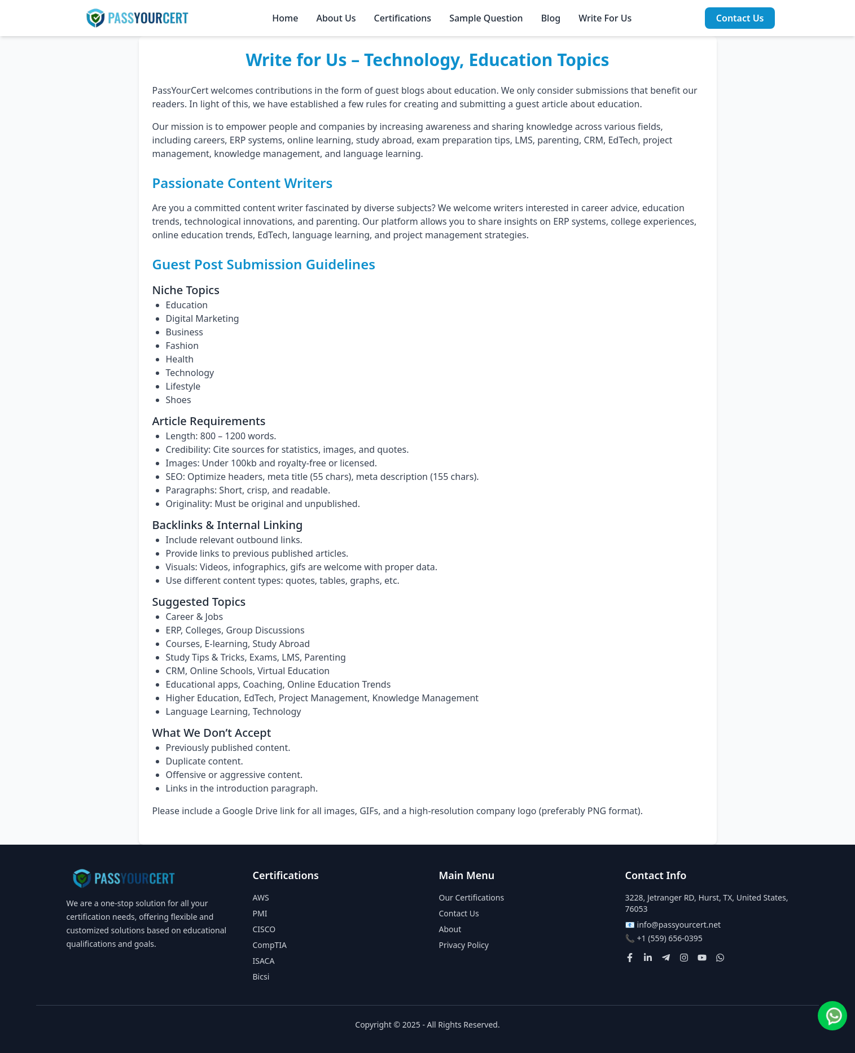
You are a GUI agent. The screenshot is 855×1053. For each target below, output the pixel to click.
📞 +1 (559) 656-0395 (664, 938)
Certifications (403, 18)
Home (285, 18)
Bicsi (261, 976)
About (450, 929)
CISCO (264, 929)
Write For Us (605, 18)
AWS (261, 897)
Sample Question (486, 18)
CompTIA (270, 945)
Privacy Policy (464, 945)
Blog (550, 18)
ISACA (264, 960)
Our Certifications (472, 897)
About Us (336, 18)
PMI (260, 913)
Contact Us (740, 18)
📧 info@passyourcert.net (673, 924)
